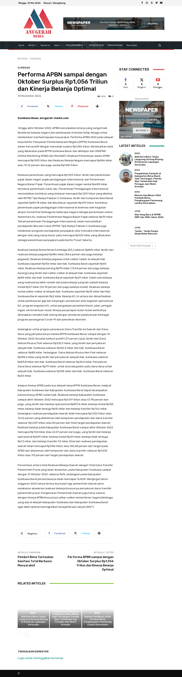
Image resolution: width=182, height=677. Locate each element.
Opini (137, 211)
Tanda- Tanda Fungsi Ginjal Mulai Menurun (146, 232)
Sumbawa (35, 58)
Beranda (22, 58)
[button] (160, 45)
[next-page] (26, 634)
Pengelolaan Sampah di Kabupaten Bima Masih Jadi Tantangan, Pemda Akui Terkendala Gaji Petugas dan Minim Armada (65, 618)
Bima (33, 613)
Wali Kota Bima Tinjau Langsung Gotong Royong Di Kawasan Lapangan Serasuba (33, 620)
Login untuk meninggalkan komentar (40, 658)
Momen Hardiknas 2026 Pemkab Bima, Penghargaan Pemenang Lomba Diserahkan (98, 620)
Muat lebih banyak (141, 245)
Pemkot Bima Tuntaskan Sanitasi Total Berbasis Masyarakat (35, 561)
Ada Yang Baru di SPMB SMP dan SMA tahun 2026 (149, 216)
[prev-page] (20, 634)
